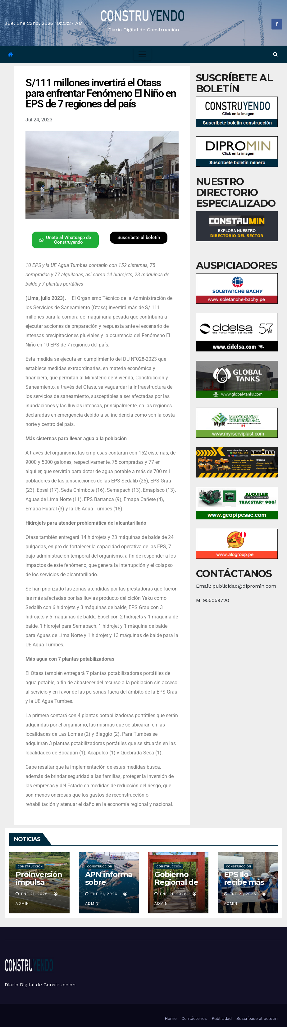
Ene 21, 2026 (34, 894)
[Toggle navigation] (142, 54)
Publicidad (222, 1018)
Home (171, 1018)
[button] (275, 54)
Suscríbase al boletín (257, 1018)
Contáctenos (194, 1018)
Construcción (30, 866)
